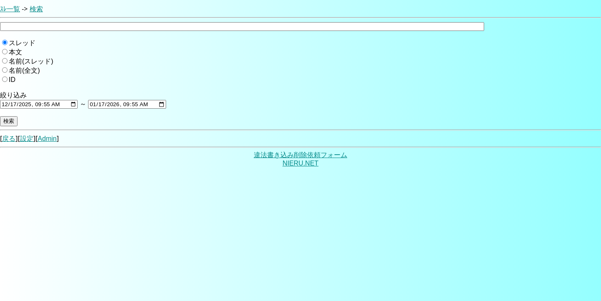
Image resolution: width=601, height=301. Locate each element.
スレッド (22, 42)
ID (12, 79)
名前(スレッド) (31, 61)
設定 (26, 138)
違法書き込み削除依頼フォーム (300, 154)
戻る (8, 138)
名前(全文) (24, 70)
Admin (47, 138)
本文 (15, 52)
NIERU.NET (300, 163)
